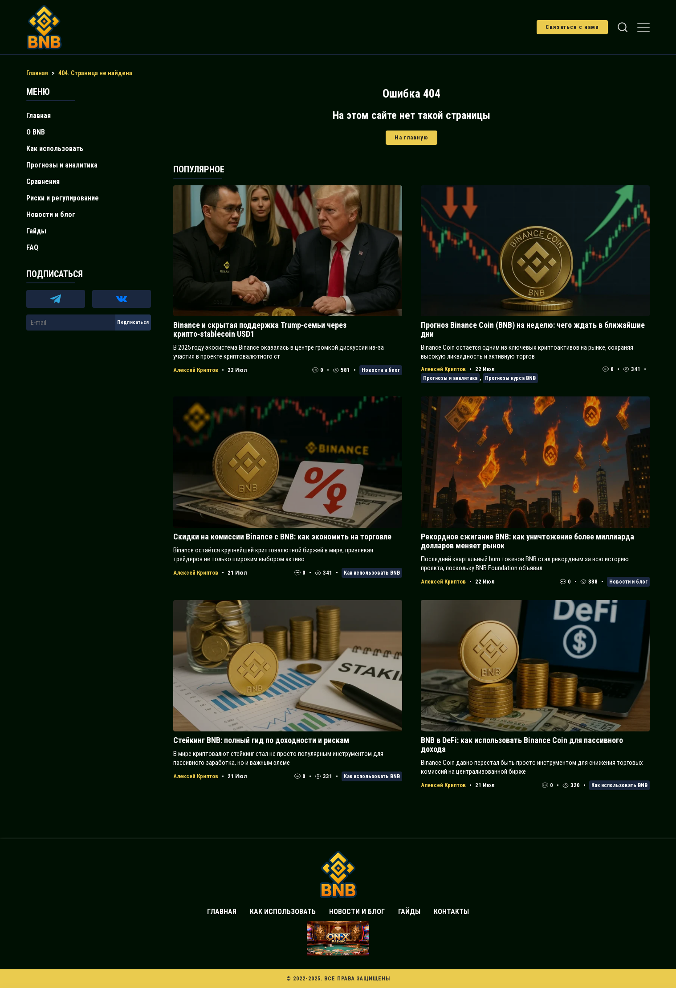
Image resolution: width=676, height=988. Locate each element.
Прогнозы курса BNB (510, 378)
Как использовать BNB (372, 573)
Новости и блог (381, 370)
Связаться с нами (572, 27)
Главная (38, 115)
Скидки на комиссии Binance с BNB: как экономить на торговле (282, 536)
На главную (411, 137)
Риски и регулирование (62, 198)
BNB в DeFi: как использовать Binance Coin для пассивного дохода (522, 744)
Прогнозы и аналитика (450, 378)
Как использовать (54, 148)
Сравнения (43, 181)
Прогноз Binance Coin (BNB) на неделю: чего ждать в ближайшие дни (533, 329)
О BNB (35, 132)
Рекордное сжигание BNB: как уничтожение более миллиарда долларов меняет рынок (527, 541)
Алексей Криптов (195, 370)
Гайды (36, 231)
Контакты (451, 911)
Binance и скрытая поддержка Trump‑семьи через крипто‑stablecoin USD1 (259, 329)
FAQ (32, 247)
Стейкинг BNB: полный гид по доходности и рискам (261, 740)
